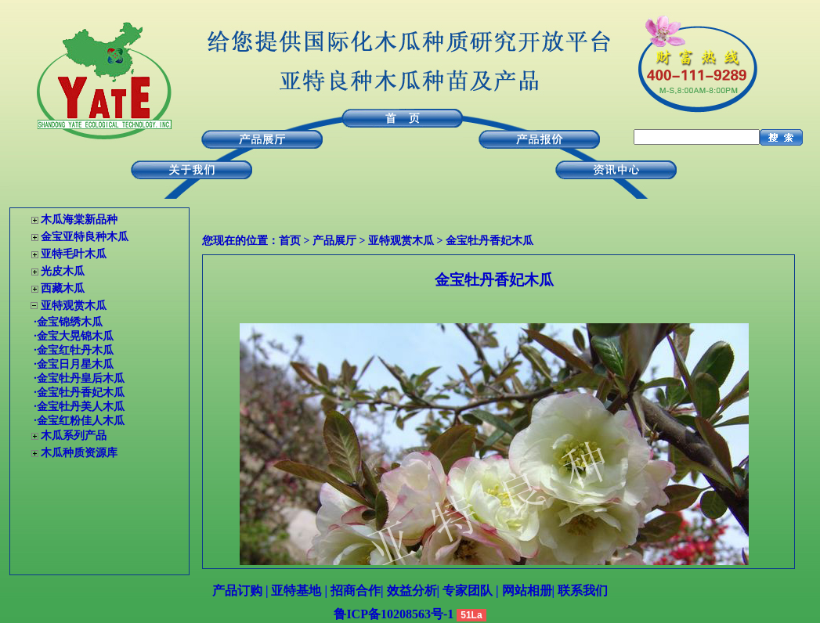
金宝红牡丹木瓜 (75, 350)
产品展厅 (334, 241)
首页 (290, 241)
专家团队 (468, 590)
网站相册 (527, 590)
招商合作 (356, 590)
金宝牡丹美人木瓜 (81, 406)
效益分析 (412, 590)
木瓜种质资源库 (79, 453)
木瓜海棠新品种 (79, 219)
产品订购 (237, 590)
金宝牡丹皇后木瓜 (81, 378)
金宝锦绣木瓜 (70, 322)
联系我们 (583, 590)
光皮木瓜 (63, 271)
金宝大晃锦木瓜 (75, 336)
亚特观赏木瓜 (74, 306)
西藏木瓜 (63, 288)
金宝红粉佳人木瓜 (81, 421)
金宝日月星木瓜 (75, 364)
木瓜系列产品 (74, 435)
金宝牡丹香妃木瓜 (489, 241)
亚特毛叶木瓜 (74, 254)
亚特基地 (296, 590)
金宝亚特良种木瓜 (84, 237)
